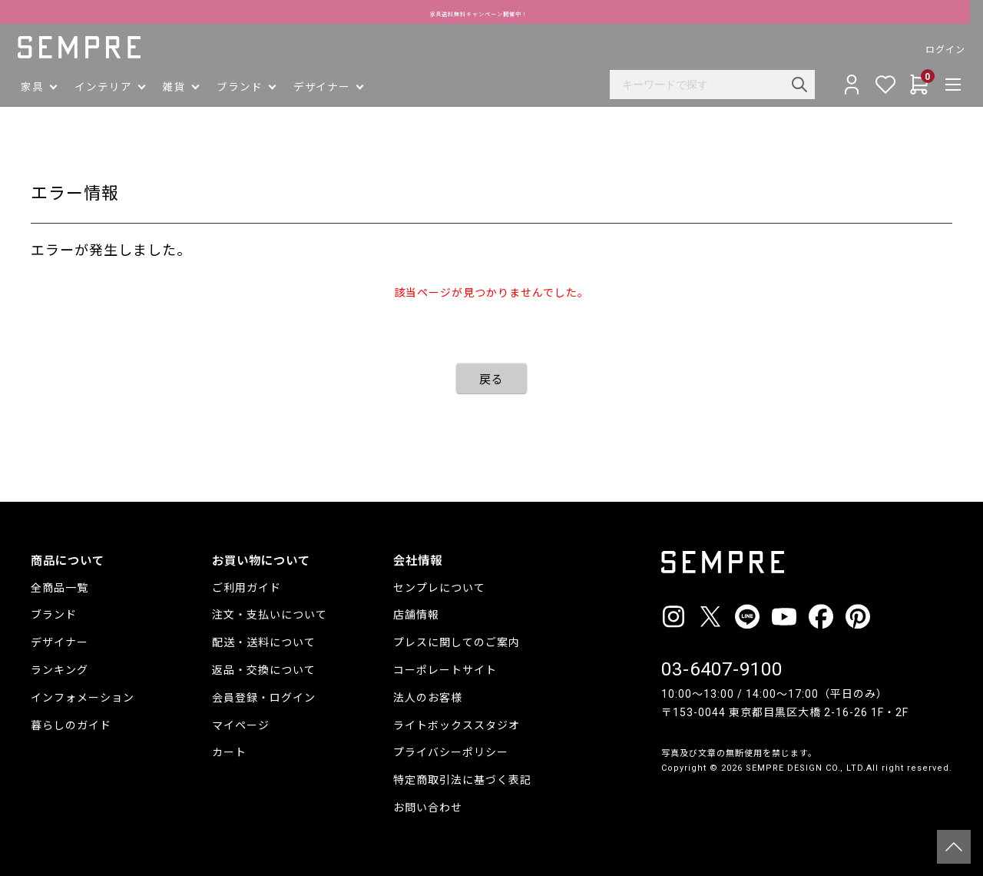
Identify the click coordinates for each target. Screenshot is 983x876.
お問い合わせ (427, 807)
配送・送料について (264, 642)
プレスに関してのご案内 (456, 642)
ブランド (54, 615)
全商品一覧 (59, 588)
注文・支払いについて (269, 615)
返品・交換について (264, 670)
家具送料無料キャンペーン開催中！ (492, 12)
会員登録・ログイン (264, 698)
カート (229, 752)
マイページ (241, 725)
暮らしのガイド (71, 725)
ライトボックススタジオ (456, 725)
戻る (491, 380)
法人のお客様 (427, 698)
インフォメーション (82, 698)
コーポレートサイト (445, 670)
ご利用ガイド (246, 588)
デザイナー (59, 642)
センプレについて (439, 588)
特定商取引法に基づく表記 (462, 780)
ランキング (59, 670)
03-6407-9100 (722, 669)
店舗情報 (416, 615)
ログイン (932, 50)
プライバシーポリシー (450, 752)
